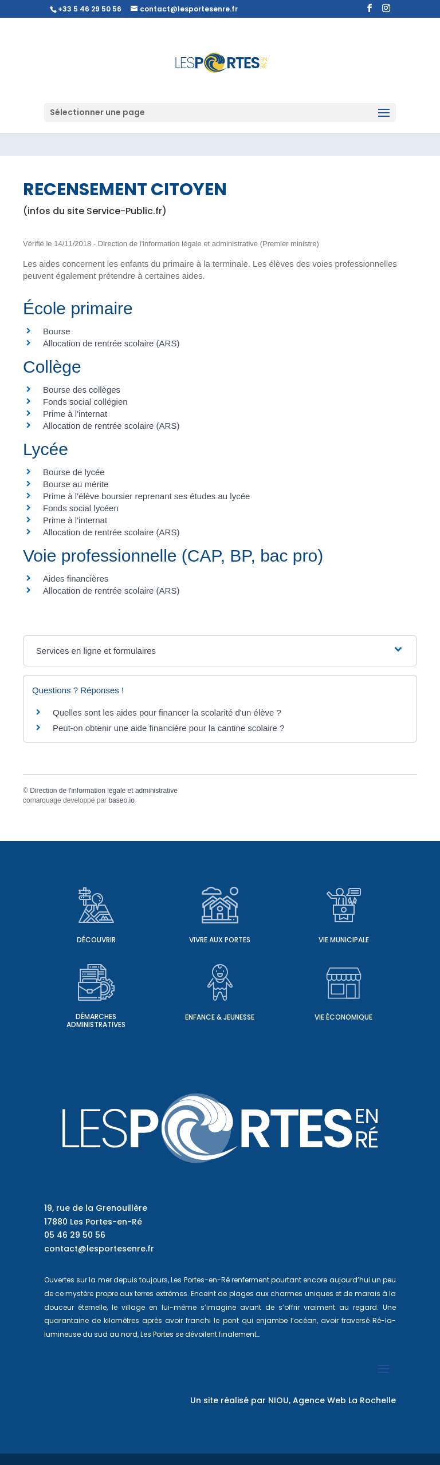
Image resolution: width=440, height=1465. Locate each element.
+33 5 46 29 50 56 (89, 9)
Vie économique (343, 1017)
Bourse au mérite (75, 484)
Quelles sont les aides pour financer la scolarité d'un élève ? (167, 712)
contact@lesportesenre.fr (99, 1248)
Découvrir (96, 940)
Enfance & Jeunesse (219, 1017)
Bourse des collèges (81, 389)
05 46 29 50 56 (74, 1235)
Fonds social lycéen (81, 508)
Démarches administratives (95, 1020)
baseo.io (121, 800)
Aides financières (75, 578)
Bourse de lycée (74, 472)
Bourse (56, 331)
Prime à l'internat (75, 413)
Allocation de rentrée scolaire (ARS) (111, 343)
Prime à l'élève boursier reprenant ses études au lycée (146, 496)
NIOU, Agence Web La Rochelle (332, 1400)
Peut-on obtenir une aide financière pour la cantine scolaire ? (168, 728)
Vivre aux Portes (219, 940)
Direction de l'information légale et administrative (104, 791)
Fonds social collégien (85, 401)
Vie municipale (344, 940)
